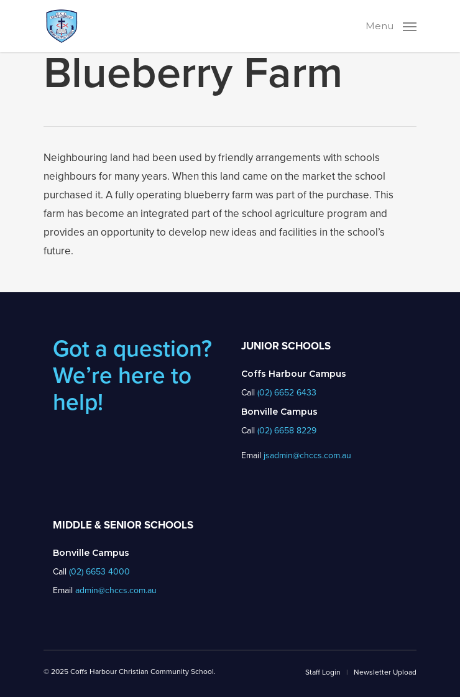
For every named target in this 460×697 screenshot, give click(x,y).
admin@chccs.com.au (116, 590)
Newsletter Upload (385, 672)
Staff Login (323, 672)
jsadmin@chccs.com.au (307, 455)
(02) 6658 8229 (286, 430)
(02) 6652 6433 (286, 392)
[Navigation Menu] (391, 25)
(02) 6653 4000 (99, 571)
